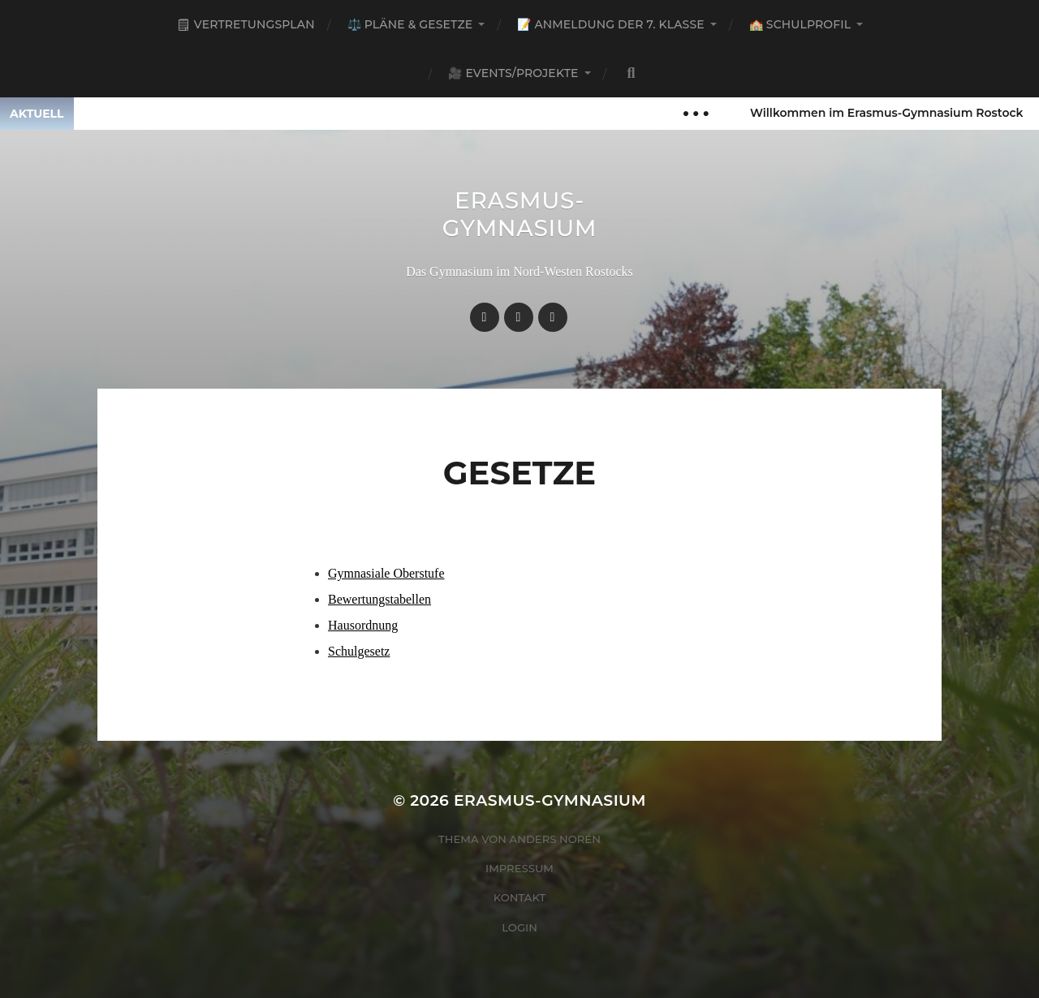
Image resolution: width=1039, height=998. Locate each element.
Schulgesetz (359, 651)
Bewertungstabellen (379, 599)
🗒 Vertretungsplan (245, 24)
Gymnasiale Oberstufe (386, 573)
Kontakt (520, 897)
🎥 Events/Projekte (513, 73)
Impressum (519, 868)
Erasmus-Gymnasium (519, 214)
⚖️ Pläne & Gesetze (410, 24)
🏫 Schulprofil (800, 24)
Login (519, 927)
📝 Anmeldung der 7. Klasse (610, 24)
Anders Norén (555, 838)
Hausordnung (363, 625)
